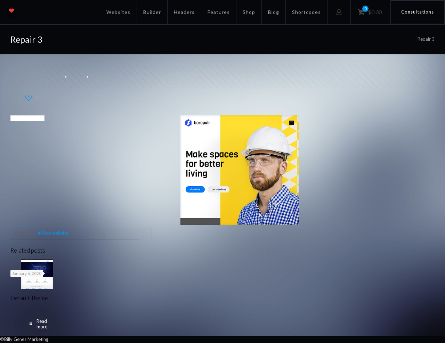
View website (52, 233)
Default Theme (29, 298)
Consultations (417, 12)
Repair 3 (426, 39)
